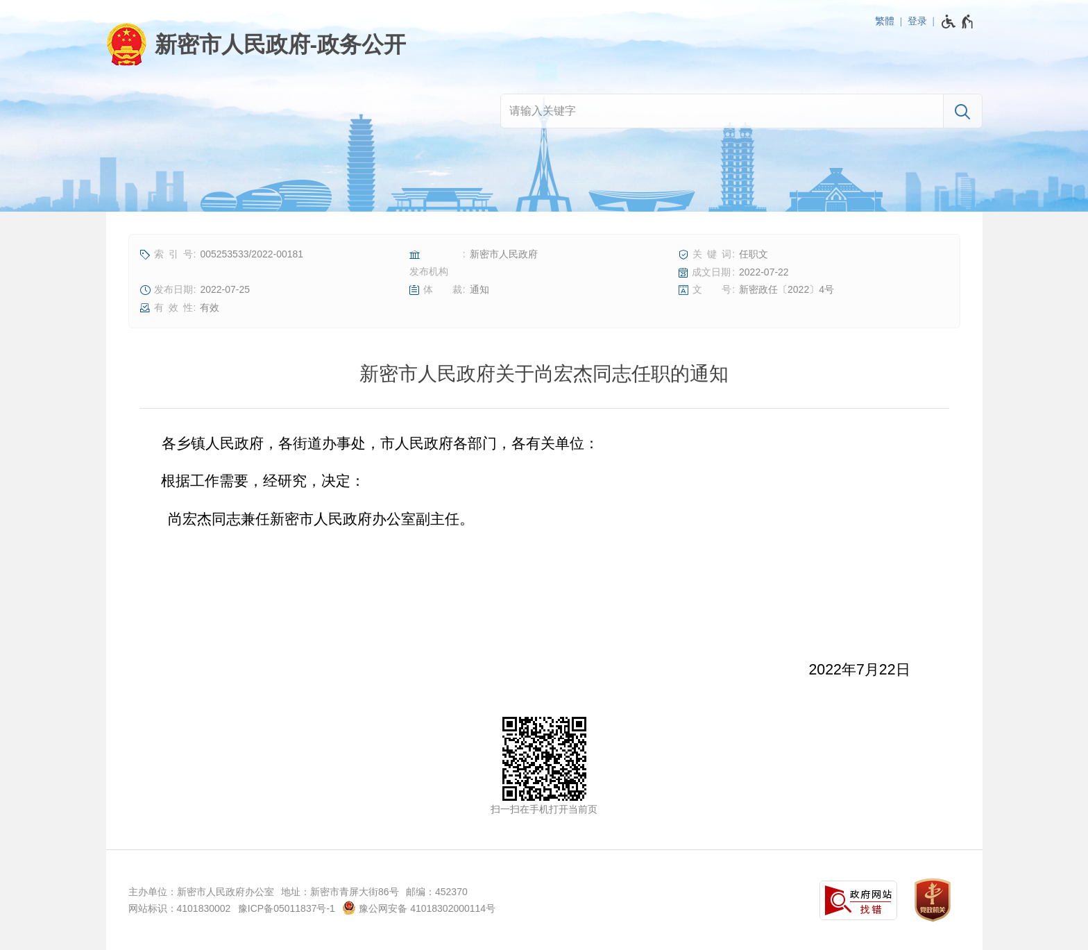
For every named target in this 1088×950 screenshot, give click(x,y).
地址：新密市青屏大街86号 (340, 891)
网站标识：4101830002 (179, 908)
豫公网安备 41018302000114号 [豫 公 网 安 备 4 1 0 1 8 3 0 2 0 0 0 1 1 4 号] (418, 908)
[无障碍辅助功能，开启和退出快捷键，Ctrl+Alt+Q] (958, 21)
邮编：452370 (437, 891)
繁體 (884, 20)
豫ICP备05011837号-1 (286, 908)
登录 (917, 20)
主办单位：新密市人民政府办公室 (201, 891)
